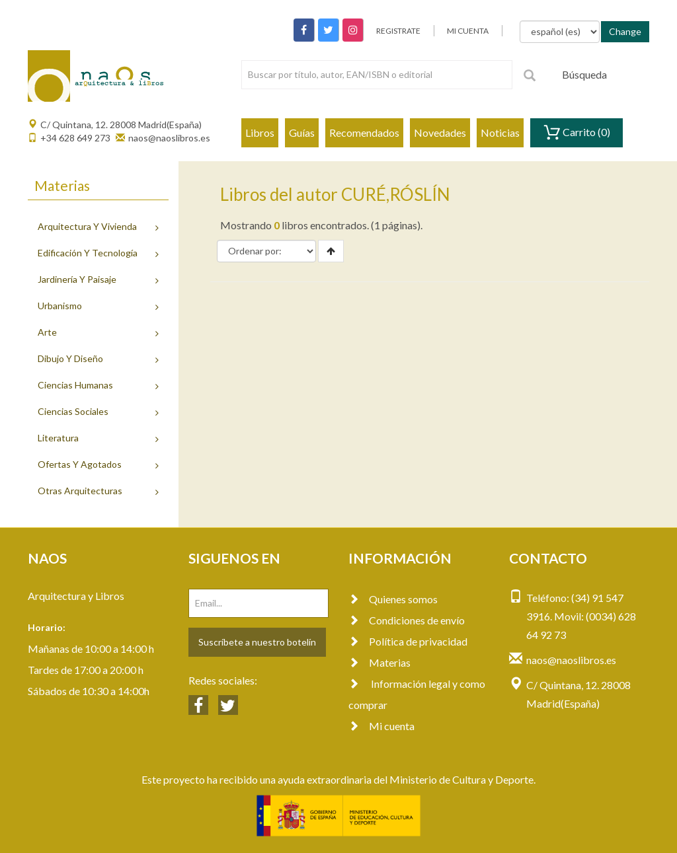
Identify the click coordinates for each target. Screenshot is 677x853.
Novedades (440, 132)
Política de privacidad (407, 641)
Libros (259, 132)
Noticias (500, 132)
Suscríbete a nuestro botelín (257, 642)
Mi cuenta (381, 726)
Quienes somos (393, 599)
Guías (302, 132)
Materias (379, 662)
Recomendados (364, 132)
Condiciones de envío (406, 620)
